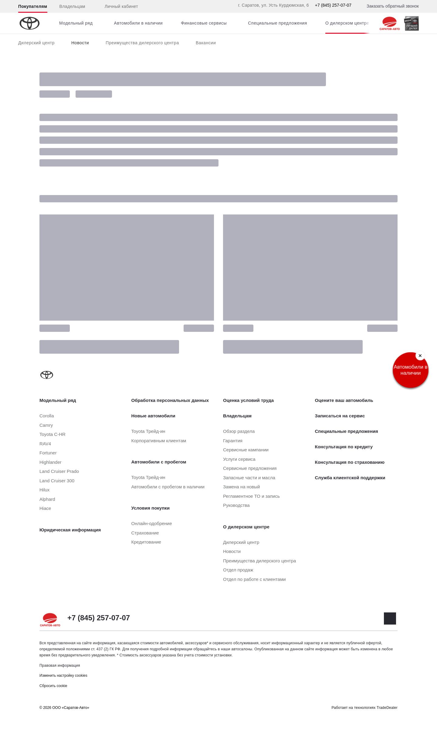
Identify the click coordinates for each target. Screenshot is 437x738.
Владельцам (72, 6)
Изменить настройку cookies (63, 675)
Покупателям (32, 6)
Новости (80, 42)
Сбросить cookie (53, 686)
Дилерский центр (36, 42)
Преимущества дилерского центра (142, 42)
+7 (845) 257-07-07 (333, 5)
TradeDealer (387, 708)
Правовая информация (59, 665)
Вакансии (206, 42)
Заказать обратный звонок (393, 6)
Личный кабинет (117, 6)
